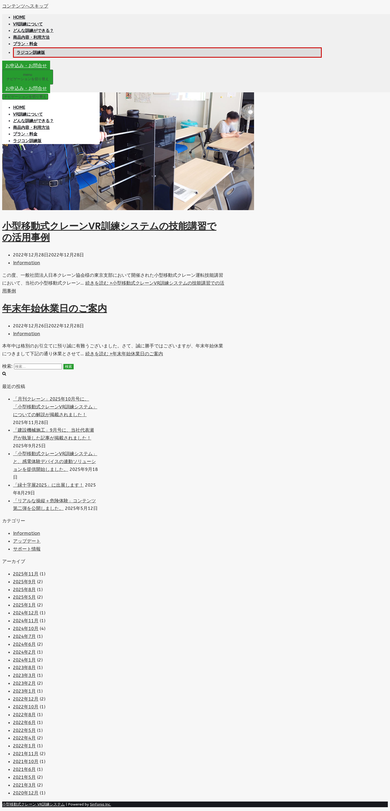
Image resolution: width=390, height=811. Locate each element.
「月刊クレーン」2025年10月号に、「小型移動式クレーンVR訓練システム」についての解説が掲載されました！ (55, 406)
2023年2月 (24, 683)
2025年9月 (24, 581)
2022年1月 (24, 745)
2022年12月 (25, 699)
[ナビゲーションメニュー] (27, 77)
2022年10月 (25, 706)
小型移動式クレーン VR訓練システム (33, 804)
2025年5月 (24, 597)
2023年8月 (24, 667)
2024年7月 (24, 636)
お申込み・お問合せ (26, 65)
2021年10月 (25, 761)
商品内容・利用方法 (31, 37)
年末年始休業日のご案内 (54, 308)
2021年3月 (24, 785)
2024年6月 (24, 644)
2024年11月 (25, 620)
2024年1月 (24, 660)
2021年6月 (24, 769)
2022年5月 (24, 730)
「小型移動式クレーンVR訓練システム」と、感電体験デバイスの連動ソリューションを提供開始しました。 (55, 461)
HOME (19, 17)
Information (26, 262)
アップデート (27, 541)
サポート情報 (27, 549)
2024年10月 (25, 628)
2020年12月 (25, 793)
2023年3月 (24, 675)
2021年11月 (25, 753)
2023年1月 (24, 691)
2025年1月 (24, 605)
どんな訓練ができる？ (33, 30)
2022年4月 (24, 738)
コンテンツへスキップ (25, 6)
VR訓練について (28, 24)
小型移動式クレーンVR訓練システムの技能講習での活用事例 (109, 231)
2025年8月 (24, 589)
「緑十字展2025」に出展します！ (48, 485)
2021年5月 (24, 777)
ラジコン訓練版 (31, 52)
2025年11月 (25, 574)
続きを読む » (124, 353)
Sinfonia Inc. (100, 804)
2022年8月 (24, 714)
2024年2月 (24, 652)
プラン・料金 (25, 43)
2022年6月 (24, 722)
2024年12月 (25, 612)
